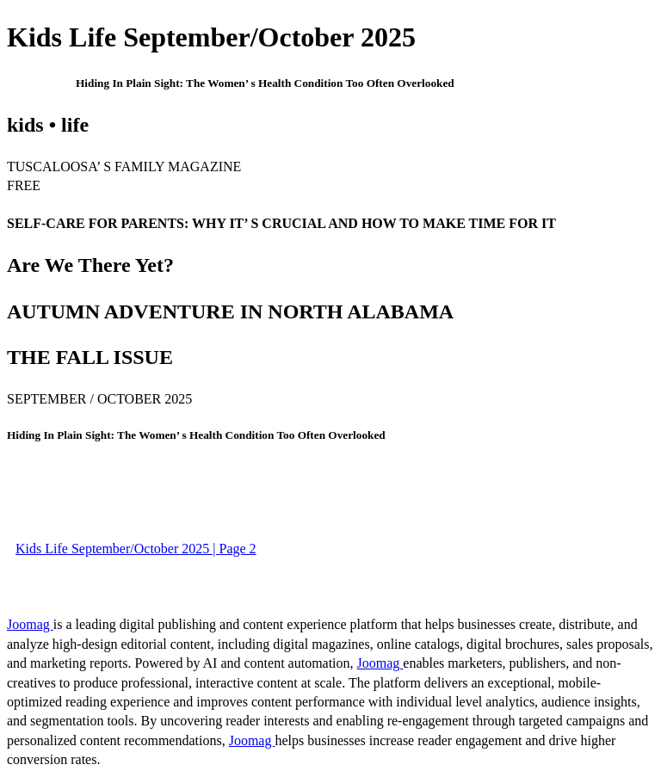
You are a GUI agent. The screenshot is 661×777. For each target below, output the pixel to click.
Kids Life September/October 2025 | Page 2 (135, 548)
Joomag (30, 624)
